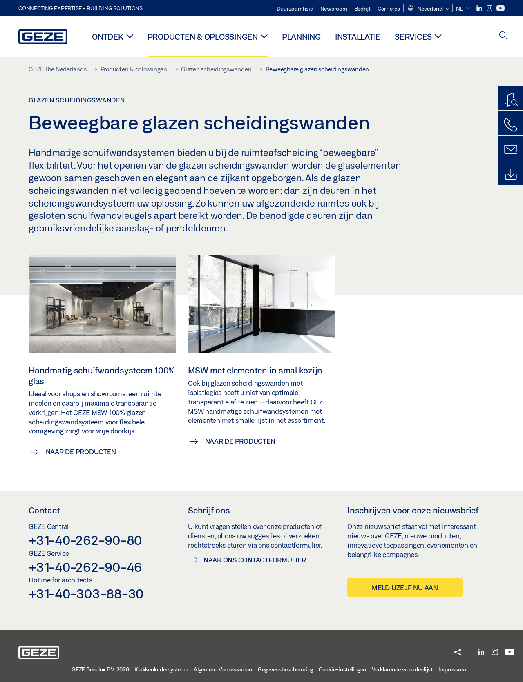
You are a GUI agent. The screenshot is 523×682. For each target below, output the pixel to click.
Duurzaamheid (295, 8)
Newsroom (333, 8)
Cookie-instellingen (342, 669)
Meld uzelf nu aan (405, 587)
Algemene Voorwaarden (223, 669)
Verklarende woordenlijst (402, 669)
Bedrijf (362, 8)
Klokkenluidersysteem (161, 669)
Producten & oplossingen (203, 36)
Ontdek (107, 36)
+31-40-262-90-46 (85, 567)
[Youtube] (500, 8)
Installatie (357, 36)
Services (413, 36)
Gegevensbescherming (285, 669)
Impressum (452, 669)
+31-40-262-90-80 (85, 540)
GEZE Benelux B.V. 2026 (100, 669)
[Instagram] (490, 8)
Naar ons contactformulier (254, 560)
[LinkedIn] (479, 8)
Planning (301, 36)
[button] (428, 9)
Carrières (389, 8)
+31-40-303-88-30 (86, 593)
